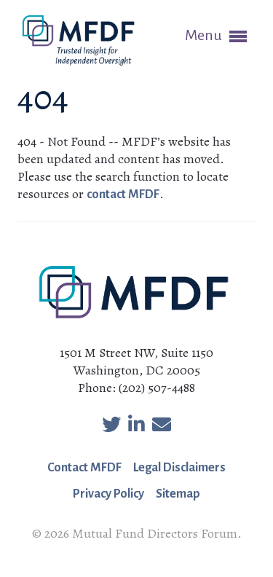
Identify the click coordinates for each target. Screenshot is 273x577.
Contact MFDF (84, 467)
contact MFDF (123, 194)
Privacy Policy (108, 494)
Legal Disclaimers (179, 467)
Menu (216, 36)
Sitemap (178, 494)
